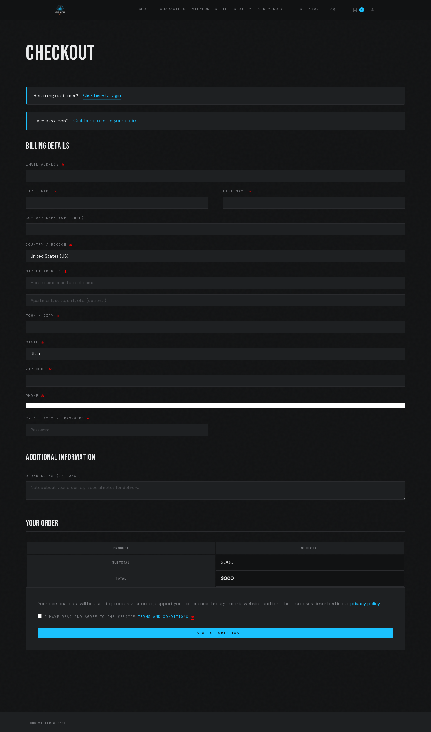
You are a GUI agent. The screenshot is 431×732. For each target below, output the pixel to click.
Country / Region (49, 244)
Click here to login (102, 95)
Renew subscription (215, 630)
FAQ (331, 9)
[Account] (373, 9)
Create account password (58, 416)
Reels (296, 9)
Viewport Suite (210, 9)
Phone (35, 393)
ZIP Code (39, 366)
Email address (45, 164)
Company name (55, 218)
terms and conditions (163, 614)
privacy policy (365, 601)
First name (42, 191)
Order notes (54, 473)
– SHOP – (144, 9)
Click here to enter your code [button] (104, 120)
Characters (172, 9)
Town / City (43, 314)
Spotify (242, 9)
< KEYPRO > (270, 9)
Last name (237, 191)
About (315, 9)
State (35, 341)
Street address (46, 270)
